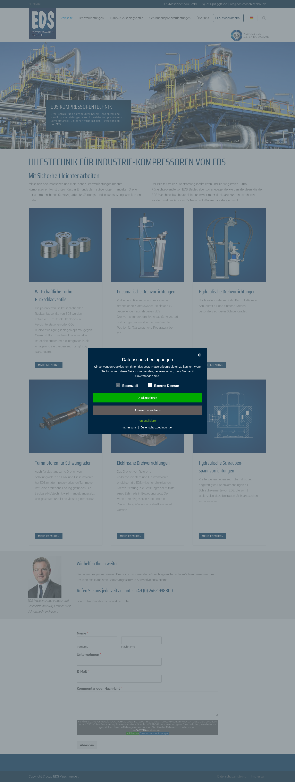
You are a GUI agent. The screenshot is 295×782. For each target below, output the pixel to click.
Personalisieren (148, 420)
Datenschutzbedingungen (157, 427)
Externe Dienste (163, 385)
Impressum (129, 427)
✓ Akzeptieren (147, 397)
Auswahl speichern (147, 410)
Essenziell (127, 385)
